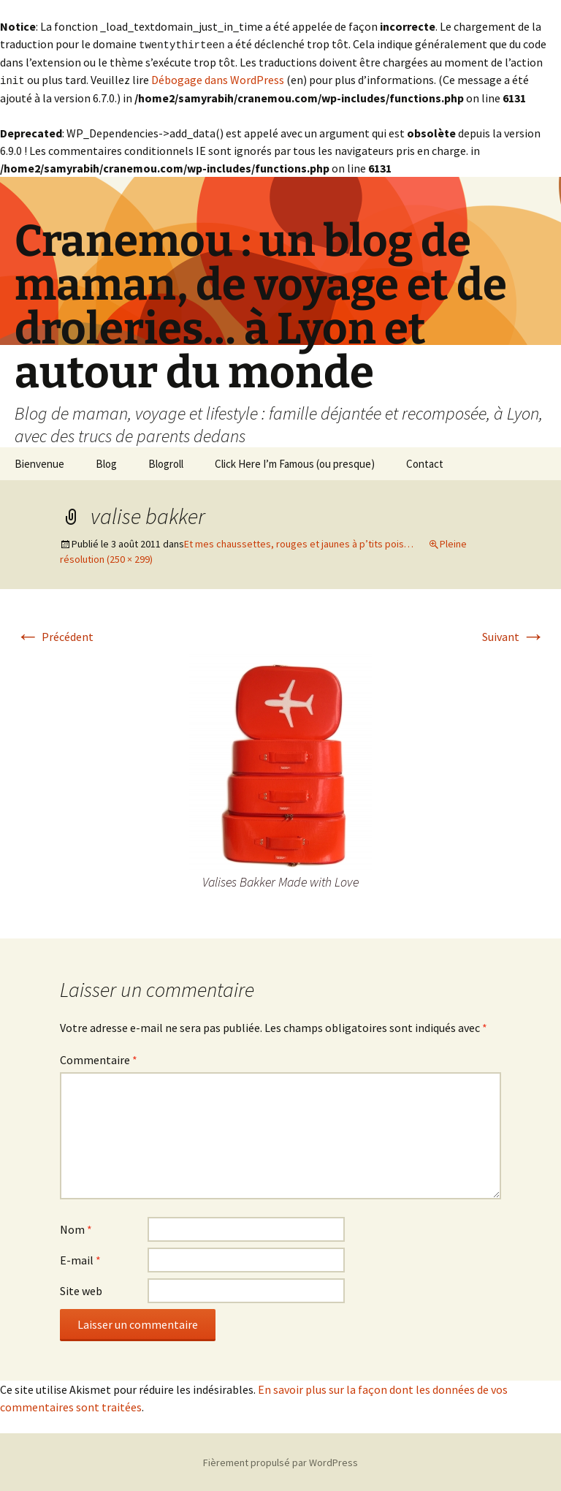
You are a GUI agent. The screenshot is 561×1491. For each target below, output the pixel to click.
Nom (76, 1228)
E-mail (80, 1258)
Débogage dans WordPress (217, 79)
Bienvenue (39, 462)
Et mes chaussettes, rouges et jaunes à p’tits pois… (298, 542)
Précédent (55, 635)
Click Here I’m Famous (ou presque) (295, 462)
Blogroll (165, 462)
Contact (424, 462)
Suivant (513, 635)
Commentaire (98, 1058)
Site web (81, 1289)
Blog (106, 462)
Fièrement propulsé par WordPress (280, 1461)
